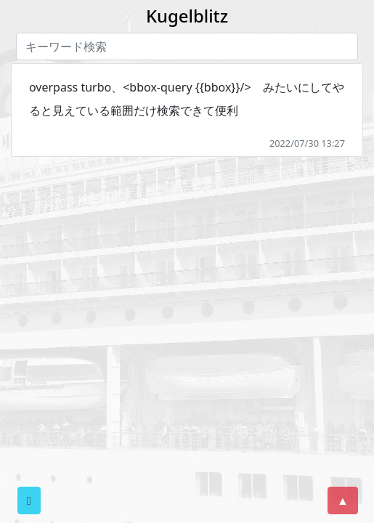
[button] (29, 500)
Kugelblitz (187, 16)
